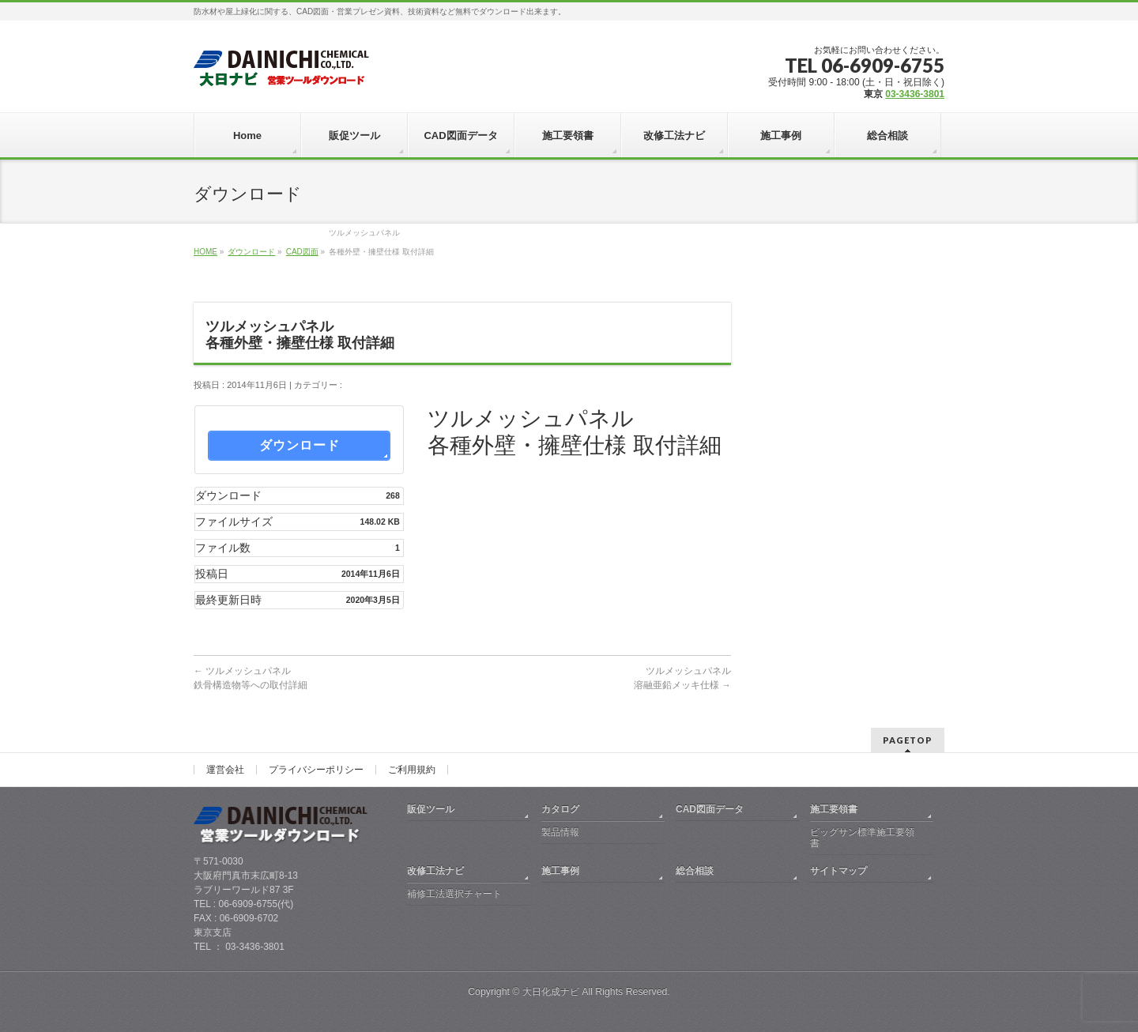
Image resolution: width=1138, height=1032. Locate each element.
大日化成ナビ (550, 991)
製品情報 (560, 832)
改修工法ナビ (435, 870)
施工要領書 (833, 809)
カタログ (560, 809)
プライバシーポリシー (316, 769)
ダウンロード (251, 251)
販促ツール (430, 809)
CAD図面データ (710, 809)
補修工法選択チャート (454, 893)
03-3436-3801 (914, 94)
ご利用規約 (411, 769)
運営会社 (225, 769)
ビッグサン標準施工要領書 (862, 838)
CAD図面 (302, 251)
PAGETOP (908, 740)
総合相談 (695, 870)
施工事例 (560, 870)
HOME (205, 251)
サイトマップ (838, 870)
